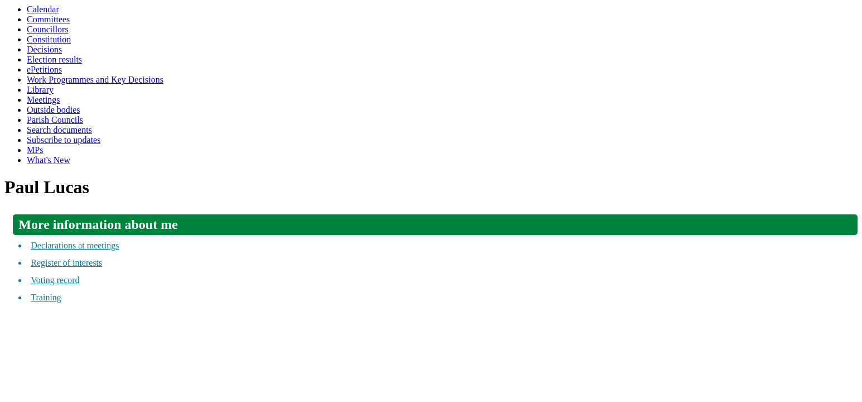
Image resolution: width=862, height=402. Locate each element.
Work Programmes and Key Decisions (95, 79)
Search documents (59, 130)
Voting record (55, 280)
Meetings (43, 99)
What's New (48, 160)
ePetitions (44, 69)
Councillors (48, 29)
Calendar (43, 9)
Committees (48, 19)
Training (46, 297)
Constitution (49, 39)
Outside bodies (53, 109)
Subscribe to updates (63, 140)
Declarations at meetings (75, 245)
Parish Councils (55, 120)
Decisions (44, 49)
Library (40, 89)
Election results (54, 59)
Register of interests (66, 262)
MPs (35, 150)
